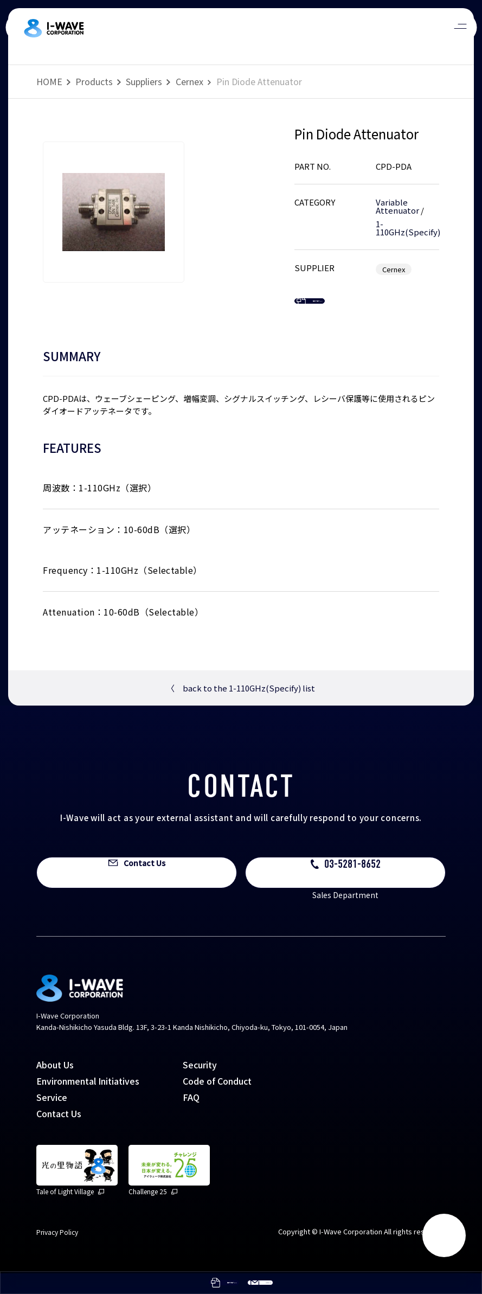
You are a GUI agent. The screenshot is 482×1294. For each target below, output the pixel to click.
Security (200, 1085)
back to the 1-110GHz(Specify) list (240, 709)
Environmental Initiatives (87, 1101)
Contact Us (58, 1134)
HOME (49, 81)
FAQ (191, 1117)
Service (51, 1117)
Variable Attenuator (397, 206)
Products (94, 81)
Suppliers (144, 81)
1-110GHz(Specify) (408, 228)
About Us (55, 1085)
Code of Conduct (217, 1101)
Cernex (189, 81)
